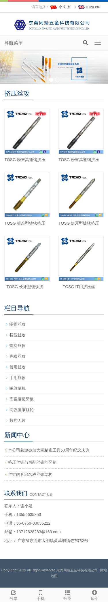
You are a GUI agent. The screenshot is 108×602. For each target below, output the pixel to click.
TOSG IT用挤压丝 (79, 286)
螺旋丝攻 (18, 345)
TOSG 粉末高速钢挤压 (25, 159)
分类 (67, 594)
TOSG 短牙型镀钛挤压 (78, 223)
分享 (13, 594)
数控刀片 (18, 420)
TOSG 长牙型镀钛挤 (25, 286)
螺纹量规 (18, 388)
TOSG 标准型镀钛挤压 (25, 223)
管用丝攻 (18, 367)
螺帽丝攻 (18, 324)
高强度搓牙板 (22, 399)
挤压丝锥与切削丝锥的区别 (32, 462)
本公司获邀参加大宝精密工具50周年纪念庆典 (48, 450)
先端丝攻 (18, 356)
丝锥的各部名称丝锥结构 (30, 474)
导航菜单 (13, 42)
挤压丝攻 (18, 335)
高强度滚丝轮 (22, 409)
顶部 (94, 594)
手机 (40, 594)
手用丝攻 (18, 377)
